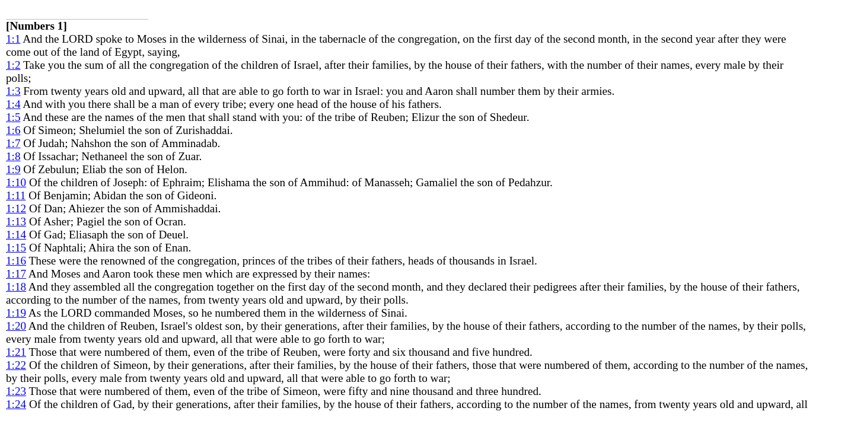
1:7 (13, 143)
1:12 (16, 208)
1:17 (16, 273)
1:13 (16, 221)
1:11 (16, 195)
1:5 (13, 117)
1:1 (13, 39)
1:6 (13, 130)
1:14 (16, 234)
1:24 (16, 404)
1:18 (16, 287)
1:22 (16, 365)
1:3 (13, 91)
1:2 (13, 65)
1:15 (16, 247)
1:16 (16, 260)
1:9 (13, 169)
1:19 (16, 313)
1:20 (16, 326)
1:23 (16, 391)
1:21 (16, 352)
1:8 (13, 156)
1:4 (13, 104)
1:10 (16, 182)
